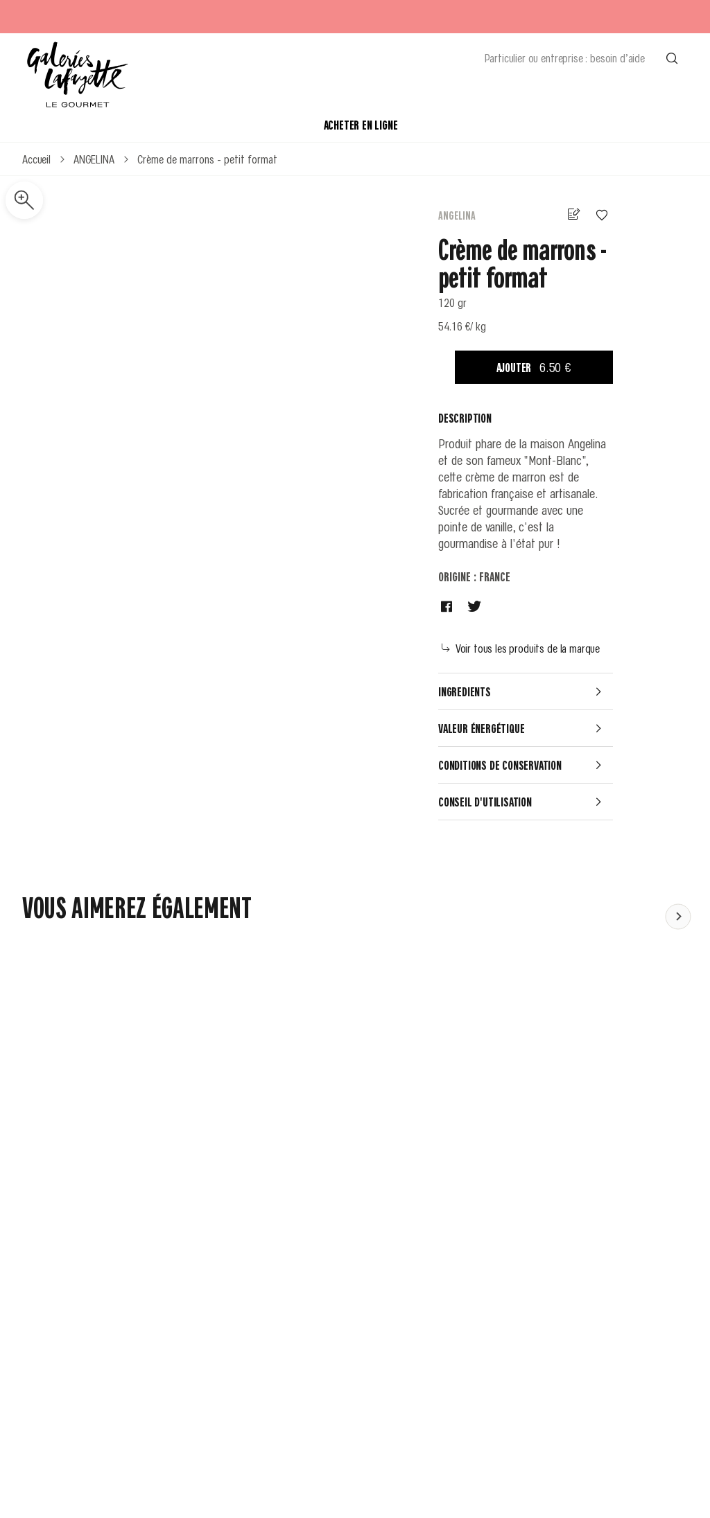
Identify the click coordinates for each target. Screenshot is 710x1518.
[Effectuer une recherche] (672, 57)
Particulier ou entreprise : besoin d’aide (565, 57)
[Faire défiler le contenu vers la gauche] (678, 916)
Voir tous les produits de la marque (521, 648)
